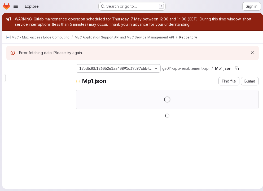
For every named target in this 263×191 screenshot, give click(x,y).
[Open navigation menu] (15, 6)
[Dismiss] (250, 53)
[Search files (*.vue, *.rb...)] (36, 78)
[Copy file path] (237, 68)
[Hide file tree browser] (10, 67)
